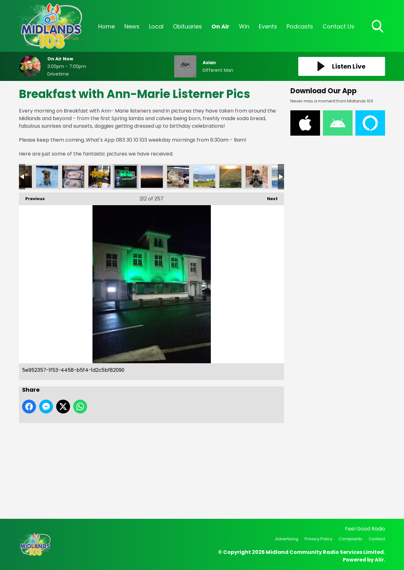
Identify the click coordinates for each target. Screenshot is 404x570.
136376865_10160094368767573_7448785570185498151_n (47, 177)
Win (244, 26)
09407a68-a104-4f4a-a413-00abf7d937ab (73, 177)
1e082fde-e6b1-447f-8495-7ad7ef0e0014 (178, 177)
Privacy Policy (318, 539)
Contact (377, 539)
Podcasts (300, 26)
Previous (32, 197)
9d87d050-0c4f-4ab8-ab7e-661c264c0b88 (230, 177)
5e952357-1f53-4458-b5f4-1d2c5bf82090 (126, 177)
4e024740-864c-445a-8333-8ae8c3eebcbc (204, 177)
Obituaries (187, 26)
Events (268, 26)
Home (106, 26)
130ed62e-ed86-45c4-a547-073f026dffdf (257, 177)
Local (156, 26)
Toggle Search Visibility (378, 27)
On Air (220, 26)
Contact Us (338, 26)
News (132, 26)
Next (269, 197)
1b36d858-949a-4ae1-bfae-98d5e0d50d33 (152, 177)
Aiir (379, 559)
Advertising (286, 539)
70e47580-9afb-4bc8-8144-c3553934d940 (99, 177)
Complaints (350, 539)
